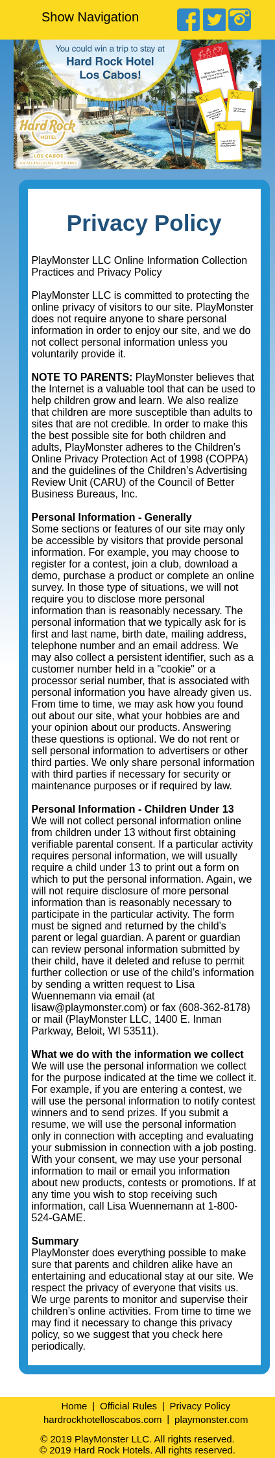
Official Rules (128, 1405)
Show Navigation (90, 17)
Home (74, 1405)
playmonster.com (211, 1418)
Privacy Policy (200, 1405)
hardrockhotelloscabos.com (102, 1418)
